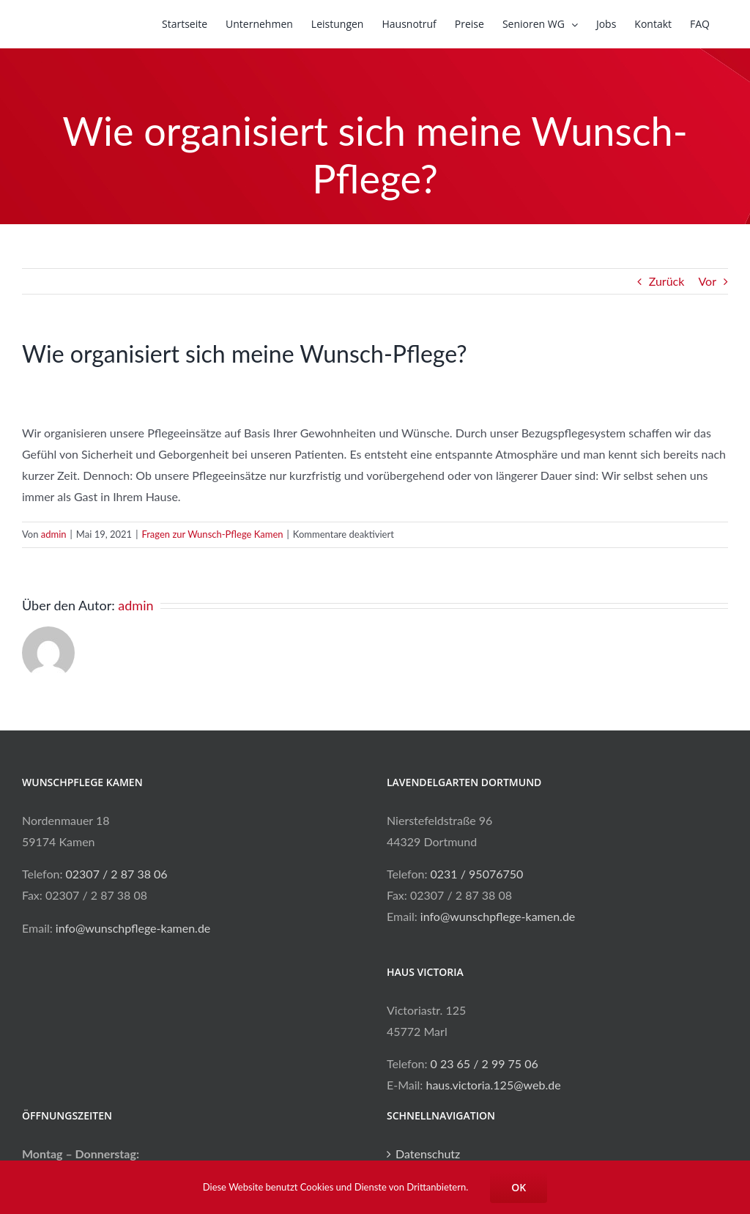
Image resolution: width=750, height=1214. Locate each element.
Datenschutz (428, 1154)
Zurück (667, 281)
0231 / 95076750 (477, 874)
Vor (707, 281)
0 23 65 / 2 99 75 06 (484, 1063)
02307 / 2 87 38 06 (117, 874)
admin (54, 534)
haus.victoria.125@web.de (493, 1085)
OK (518, 1187)
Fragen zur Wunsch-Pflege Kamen (212, 534)
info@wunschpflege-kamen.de (133, 928)
